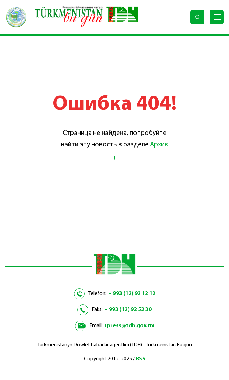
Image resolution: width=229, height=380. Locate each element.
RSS (140, 359)
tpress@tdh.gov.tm (129, 326)
